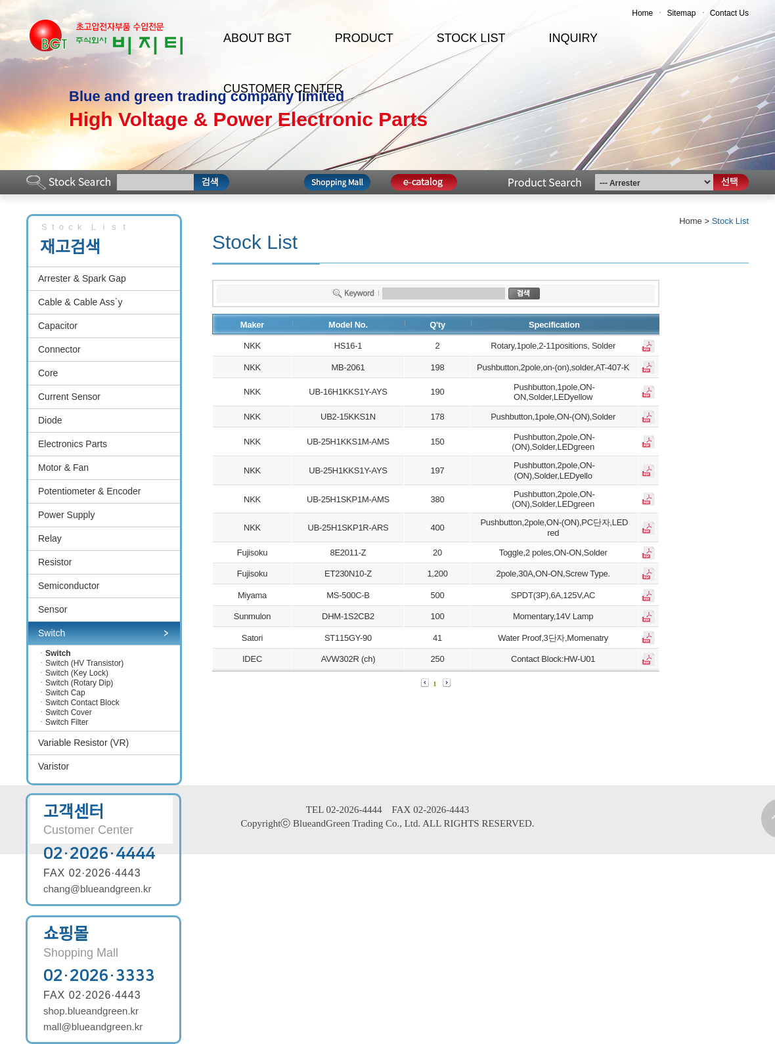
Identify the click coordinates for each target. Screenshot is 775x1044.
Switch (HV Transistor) (84, 663)
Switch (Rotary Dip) (79, 682)
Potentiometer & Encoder (89, 491)
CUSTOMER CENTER (283, 88)
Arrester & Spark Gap (82, 278)
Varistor (53, 766)
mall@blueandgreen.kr (93, 1026)
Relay (50, 538)
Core (48, 373)
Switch (51, 633)
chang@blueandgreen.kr (97, 888)
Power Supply (66, 515)
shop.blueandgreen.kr (91, 1010)
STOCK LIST (471, 38)
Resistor (55, 562)
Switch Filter (66, 722)
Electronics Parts (72, 444)
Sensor (52, 609)
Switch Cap (65, 692)
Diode (50, 420)
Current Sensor (69, 396)
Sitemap (681, 13)
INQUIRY (573, 38)
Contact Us (729, 13)
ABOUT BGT (257, 38)
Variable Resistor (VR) (83, 742)
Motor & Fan (63, 467)
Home (642, 13)
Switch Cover (68, 712)
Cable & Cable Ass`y (80, 302)
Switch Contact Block (82, 702)
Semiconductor (68, 585)
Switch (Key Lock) (76, 673)
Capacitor (58, 325)
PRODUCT (364, 38)
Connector (59, 349)
